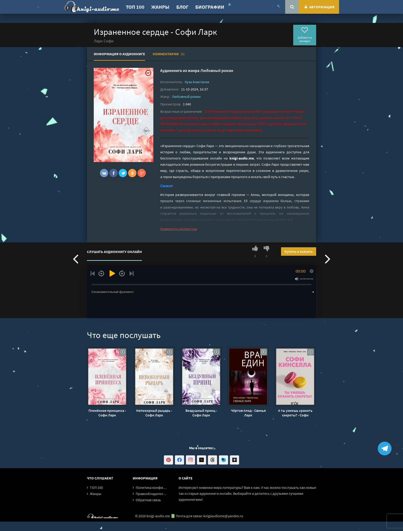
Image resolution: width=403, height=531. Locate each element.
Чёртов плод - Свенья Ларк (248, 412)
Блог (182, 7)
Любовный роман (216, 70)
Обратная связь (148, 500)
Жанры (160, 7)
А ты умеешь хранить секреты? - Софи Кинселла (295, 412)
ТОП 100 (135, 7)
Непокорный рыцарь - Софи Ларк (154, 412)
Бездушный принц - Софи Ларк (201, 412)
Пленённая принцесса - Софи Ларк (107, 412)
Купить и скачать (298, 251)
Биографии (209, 7)
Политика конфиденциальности (162, 487)
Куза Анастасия (197, 82)
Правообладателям (151, 493)
